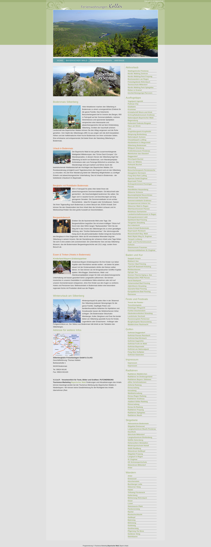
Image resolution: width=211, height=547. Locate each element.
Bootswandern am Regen (138, 79)
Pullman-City (133, 104)
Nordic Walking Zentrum (138, 74)
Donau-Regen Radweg (137, 396)
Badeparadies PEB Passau (139, 278)
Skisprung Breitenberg (137, 134)
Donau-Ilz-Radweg (135, 407)
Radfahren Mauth (135, 415)
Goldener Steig (134, 534)
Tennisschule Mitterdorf (137, 85)
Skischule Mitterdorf (136, 435)
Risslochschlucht (135, 514)
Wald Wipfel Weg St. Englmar (140, 236)
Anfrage (119, 60)
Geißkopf (131, 517)
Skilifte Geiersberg (135, 440)
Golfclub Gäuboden (136, 355)
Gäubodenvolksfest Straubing (140, 313)
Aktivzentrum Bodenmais (138, 423)
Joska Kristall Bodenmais (138, 228)
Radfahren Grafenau (136, 399)
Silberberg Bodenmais (137, 145)
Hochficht (132, 432)
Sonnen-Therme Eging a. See (140, 275)
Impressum (132, 363)
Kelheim (131, 245)
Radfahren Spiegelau (136, 413)
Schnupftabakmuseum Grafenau (141, 115)
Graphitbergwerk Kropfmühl (139, 131)
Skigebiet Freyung (135, 454)
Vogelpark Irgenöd (135, 101)
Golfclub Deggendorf (136, 333)
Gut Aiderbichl (134, 225)
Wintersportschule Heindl (138, 446)
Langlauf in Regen (135, 457)
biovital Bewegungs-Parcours (140, 93)
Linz (129, 129)
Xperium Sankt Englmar (137, 178)
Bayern (122, 545)
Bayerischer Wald (78, 382)
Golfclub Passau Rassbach (139, 335)
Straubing (132, 167)
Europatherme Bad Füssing (139, 292)
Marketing (104, 545)
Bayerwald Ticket (135, 181)
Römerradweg (133, 404)
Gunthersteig (133, 528)
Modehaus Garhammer (137, 212)
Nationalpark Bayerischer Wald (140, 118)
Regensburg (133, 120)
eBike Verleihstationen (137, 382)
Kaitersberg (132, 495)
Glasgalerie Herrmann (137, 173)
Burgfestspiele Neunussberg (140, 322)
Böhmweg (132, 523)
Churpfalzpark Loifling (137, 140)
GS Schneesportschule (137, 462)
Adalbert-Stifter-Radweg (138, 402)
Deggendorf (133, 156)
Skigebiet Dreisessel (136, 426)
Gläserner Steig (134, 487)
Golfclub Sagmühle (136, 341)
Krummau (132, 109)
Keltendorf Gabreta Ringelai (139, 123)
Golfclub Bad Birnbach (137, 338)
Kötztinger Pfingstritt (136, 308)
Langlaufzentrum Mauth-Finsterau (142, 429)
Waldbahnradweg (135, 393)
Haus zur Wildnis (135, 162)
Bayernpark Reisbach (137, 231)
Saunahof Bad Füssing (137, 289)
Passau (131, 187)
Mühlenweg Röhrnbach (137, 498)
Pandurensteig (134, 509)
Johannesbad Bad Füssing (139, 283)
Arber (130, 468)
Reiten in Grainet (135, 90)
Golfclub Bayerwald (136, 346)
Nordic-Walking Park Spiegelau (141, 87)
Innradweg (132, 390)
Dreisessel (132, 479)
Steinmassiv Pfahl (135, 506)
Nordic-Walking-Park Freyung (140, 76)
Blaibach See (133, 261)
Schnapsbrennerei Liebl (137, 217)
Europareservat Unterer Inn (139, 203)
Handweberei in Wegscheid (139, 142)
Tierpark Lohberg (135, 239)
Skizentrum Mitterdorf (137, 465)
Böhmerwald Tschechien (138, 198)
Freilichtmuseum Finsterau (139, 151)
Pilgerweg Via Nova (136, 531)
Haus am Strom (134, 126)
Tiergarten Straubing (136, 223)
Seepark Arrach (134, 258)
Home (60, 60)
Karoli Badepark (134, 280)
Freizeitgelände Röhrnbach (139, 82)
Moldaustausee (134, 269)
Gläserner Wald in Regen (138, 206)
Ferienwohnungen (101, 60)
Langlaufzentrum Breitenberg (140, 437)
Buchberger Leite (135, 484)
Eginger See (133, 272)
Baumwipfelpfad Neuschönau (140, 195)
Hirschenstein (133, 481)
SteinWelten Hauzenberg (138, 189)
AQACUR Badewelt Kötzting (139, 267)
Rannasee (132, 294)
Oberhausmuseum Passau (139, 209)
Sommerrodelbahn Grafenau (139, 201)
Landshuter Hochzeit (136, 316)
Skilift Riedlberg (134, 448)
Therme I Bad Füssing (137, 264)
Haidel (130, 490)
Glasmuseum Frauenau (137, 247)
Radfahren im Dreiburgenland (140, 377)
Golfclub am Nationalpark (138, 349)
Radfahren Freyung (136, 410)
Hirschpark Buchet (135, 159)
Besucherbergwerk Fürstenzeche (141, 170)
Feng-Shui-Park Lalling (137, 176)
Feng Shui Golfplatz (136, 352)
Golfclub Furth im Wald (137, 344)
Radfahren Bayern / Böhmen (139, 379)
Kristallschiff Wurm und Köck (140, 112)
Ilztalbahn (132, 107)
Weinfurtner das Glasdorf (138, 154)
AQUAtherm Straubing (137, 286)
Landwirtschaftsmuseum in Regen (142, 214)
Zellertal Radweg (135, 385)
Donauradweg (133, 388)
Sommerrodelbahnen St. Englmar (141, 250)
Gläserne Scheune (135, 192)
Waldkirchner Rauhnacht (138, 324)
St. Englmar (132, 459)
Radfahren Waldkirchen (137, 374)
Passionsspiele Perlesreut (138, 319)
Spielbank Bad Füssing (137, 220)
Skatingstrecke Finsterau (138, 71)
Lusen (130, 503)
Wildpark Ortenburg (136, 148)
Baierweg (132, 520)
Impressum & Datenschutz (153, 1)
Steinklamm (133, 537)
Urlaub (126, 545)
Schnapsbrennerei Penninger (140, 184)
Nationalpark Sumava (136, 137)
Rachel (130, 512)
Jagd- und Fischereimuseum (139, 242)
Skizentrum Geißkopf (136, 451)
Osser (130, 501)
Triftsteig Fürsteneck (136, 492)
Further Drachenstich (136, 311)
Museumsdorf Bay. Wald (138, 234)
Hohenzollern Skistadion (138, 443)
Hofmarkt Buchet (135, 165)
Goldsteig (132, 526)
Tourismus (98, 545)
